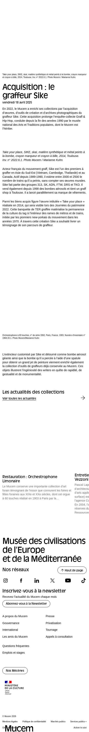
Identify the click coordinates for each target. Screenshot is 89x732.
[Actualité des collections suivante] (83, 398)
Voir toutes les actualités (19, 398)
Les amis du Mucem (15, 636)
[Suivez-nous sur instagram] (5, 580)
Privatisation (53, 623)
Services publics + (78, 721)
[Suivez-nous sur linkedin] (37, 580)
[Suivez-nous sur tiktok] (83, 580)
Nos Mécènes (15, 670)
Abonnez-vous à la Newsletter (26, 603)
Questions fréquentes (15, 646)
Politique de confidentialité (34, 721)
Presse (50, 616)
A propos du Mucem (15, 616)
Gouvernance (10, 623)
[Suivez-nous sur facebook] (21, 580)
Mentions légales (10, 721)
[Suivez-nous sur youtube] (68, 580)
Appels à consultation (59, 636)
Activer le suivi (80, 728)
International (10, 629)
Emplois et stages (13, 652)
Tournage (52, 629)
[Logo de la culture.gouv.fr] (14, 688)
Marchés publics (58, 721)
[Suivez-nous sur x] (52, 580)
